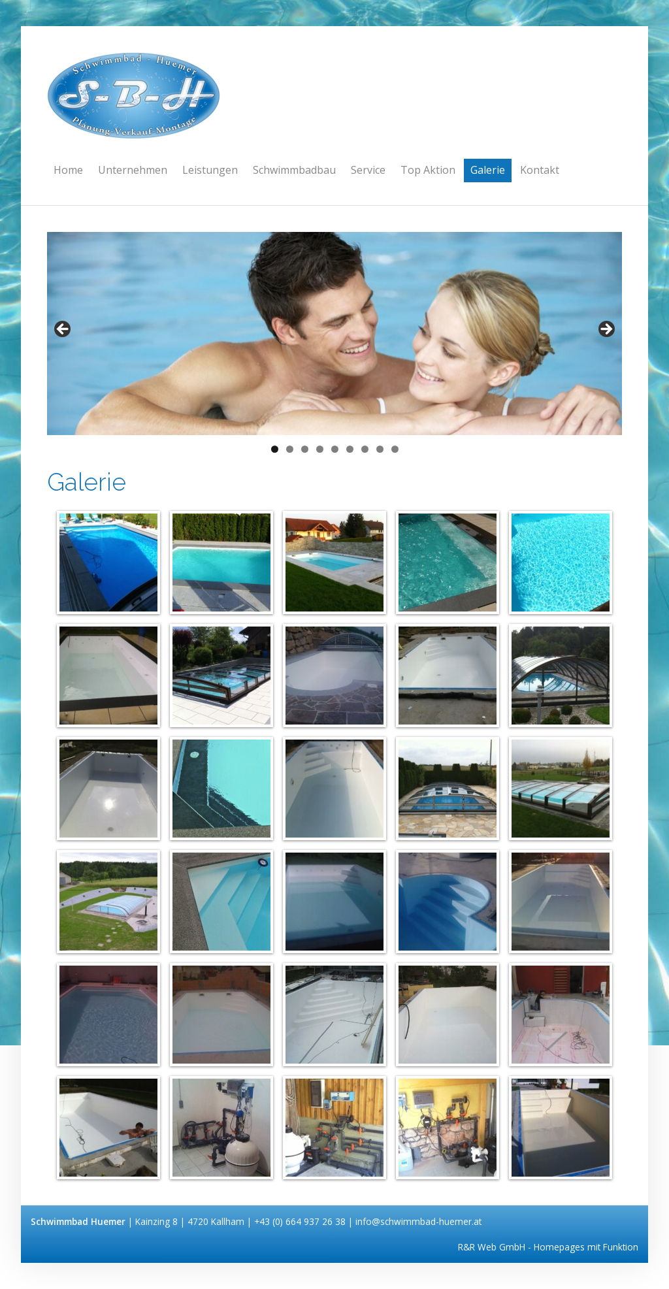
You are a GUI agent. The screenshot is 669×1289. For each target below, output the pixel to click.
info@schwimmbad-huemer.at (418, 1221)
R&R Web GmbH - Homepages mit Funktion (548, 1247)
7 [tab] (364, 449)
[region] (334, 333)
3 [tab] (304, 449)
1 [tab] (274, 449)
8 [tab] (379, 449)
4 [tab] (319, 449)
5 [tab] (334, 449)
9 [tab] (395, 449)
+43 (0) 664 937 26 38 (301, 1221)
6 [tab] (349, 449)
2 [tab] (289, 449)
